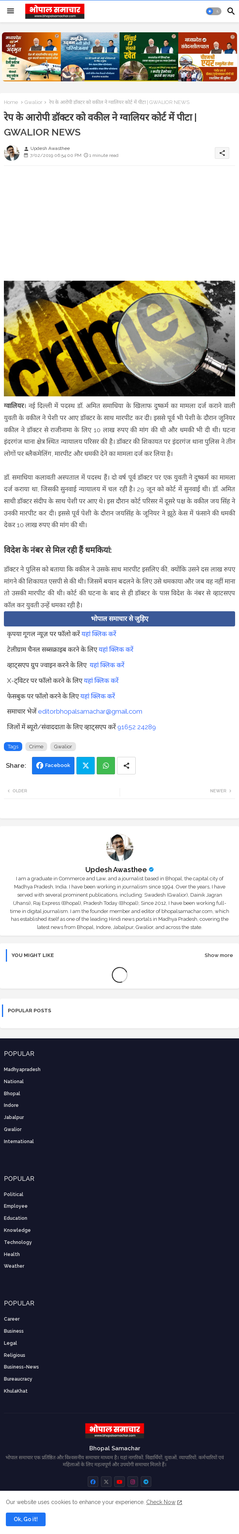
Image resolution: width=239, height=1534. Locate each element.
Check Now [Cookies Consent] (160, 1502)
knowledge (17, 1230)
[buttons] (93, 1481)
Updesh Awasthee (116, 870)
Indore (11, 1105)
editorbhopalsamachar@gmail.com (90, 711)
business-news (21, 1367)
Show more (219, 955)
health (12, 1254)
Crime (36, 746)
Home (11, 102)
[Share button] (126, 765)
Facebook (57, 765)
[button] (213, 11)
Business (14, 1331)
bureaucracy (18, 1379)
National (14, 1081)
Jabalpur (14, 1117)
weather (14, 1266)
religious (14, 1355)
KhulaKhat (16, 1391)
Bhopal (12, 1093)
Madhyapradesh (22, 1069)
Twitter (85, 765)
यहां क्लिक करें (98, 634)
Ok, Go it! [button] (26, 1519)
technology (18, 1242)
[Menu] (10, 11)
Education (15, 1218)
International (19, 1141)
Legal (10, 1343)
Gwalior (33, 102)
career (11, 1319)
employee (16, 1206)
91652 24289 (136, 727)
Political (13, 1194)
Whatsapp (106, 765)
